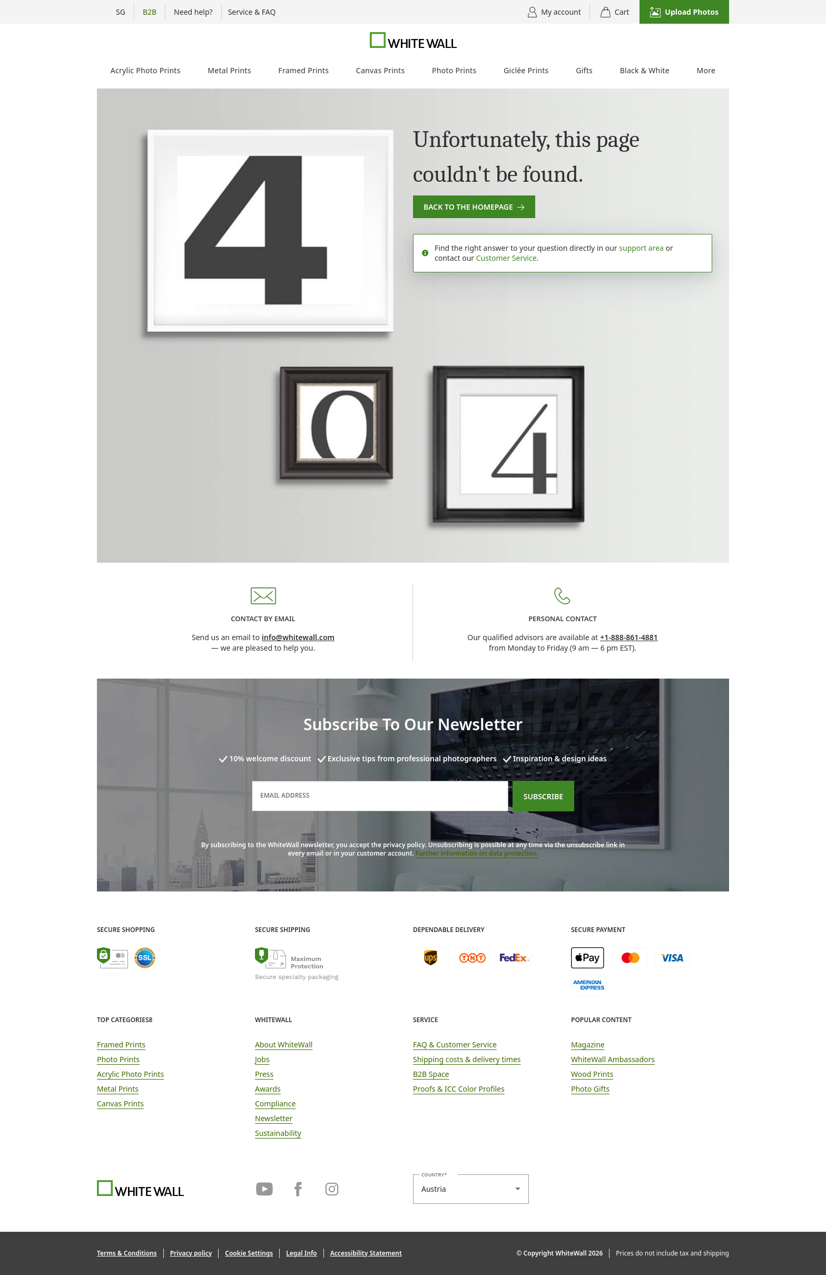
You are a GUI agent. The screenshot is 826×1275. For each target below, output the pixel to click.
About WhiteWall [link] (283, 1044)
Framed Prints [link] (121, 1044)
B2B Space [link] (431, 1074)
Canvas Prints (380, 70)
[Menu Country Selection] (115, 12)
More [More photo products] (706, 70)
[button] (684, 12)
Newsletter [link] (273, 1118)
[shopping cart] (615, 12)
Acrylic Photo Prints (146, 70)
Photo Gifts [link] (590, 1089)
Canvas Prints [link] (120, 1104)
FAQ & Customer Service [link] (455, 1044)
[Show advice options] (193, 12)
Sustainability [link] (278, 1133)
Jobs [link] (262, 1059)
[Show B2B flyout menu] (149, 12)
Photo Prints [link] (118, 1059)
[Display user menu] (554, 12)
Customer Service (506, 258)
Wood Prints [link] (592, 1074)
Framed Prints (303, 70)
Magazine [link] (588, 1044)
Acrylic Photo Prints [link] (130, 1074)
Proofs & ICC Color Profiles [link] (459, 1089)
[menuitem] (145, 72)
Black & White (645, 70)
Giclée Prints (526, 70)
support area (641, 248)
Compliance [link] (275, 1104)
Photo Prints (454, 70)
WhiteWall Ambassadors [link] (613, 1059)
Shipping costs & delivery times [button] (467, 1059)
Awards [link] (268, 1089)
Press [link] (264, 1074)
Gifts (584, 70)
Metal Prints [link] (118, 1089)
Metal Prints (229, 70)
